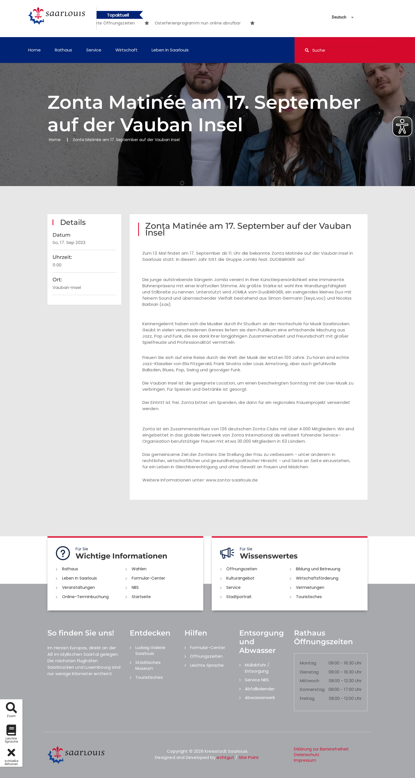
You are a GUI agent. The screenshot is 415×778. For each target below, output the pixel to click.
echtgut (225, 757)
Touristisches (309, 597)
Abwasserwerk (260, 697)
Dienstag (309, 672)
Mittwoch (309, 681)
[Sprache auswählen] (336, 17)
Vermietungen (310, 587)
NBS (135, 587)
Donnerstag (312, 689)
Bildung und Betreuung (318, 569)
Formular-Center (148, 578)
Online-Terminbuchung (85, 597)
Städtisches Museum (148, 665)
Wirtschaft (126, 50)
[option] (208, 23)
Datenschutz (306, 754)
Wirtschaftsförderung (317, 578)
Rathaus (63, 50)
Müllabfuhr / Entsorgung (257, 668)
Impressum (305, 760)
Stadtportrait (239, 597)
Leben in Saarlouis (170, 50)
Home (34, 50)
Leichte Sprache (207, 665)
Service (93, 50)
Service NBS (257, 680)
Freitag (307, 698)
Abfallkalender (260, 689)
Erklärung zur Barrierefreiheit (321, 749)
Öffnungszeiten (241, 569)
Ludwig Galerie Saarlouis (150, 650)
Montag (308, 663)
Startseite (141, 597)
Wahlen (139, 569)
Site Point (249, 757)
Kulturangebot (240, 578)
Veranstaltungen (78, 587)
